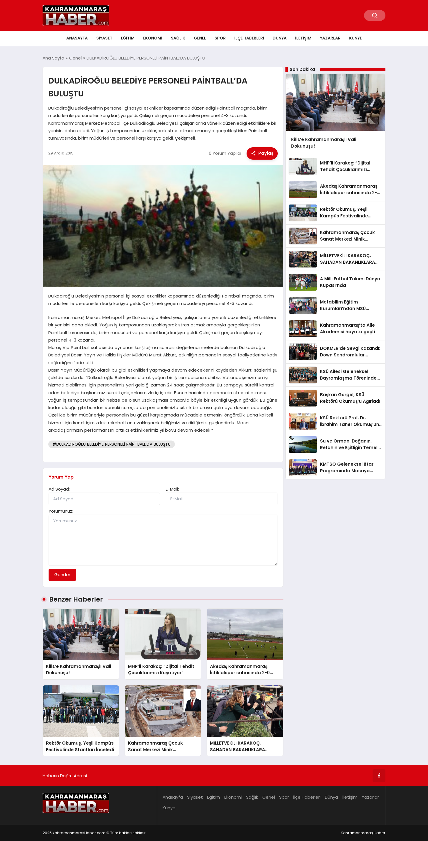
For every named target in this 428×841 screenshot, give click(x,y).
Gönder (62, 575)
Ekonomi (152, 38)
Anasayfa (77, 38)
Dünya (280, 38)
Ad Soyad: (59, 489)
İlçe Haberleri (249, 38)
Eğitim (128, 38)
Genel (200, 38)
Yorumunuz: (61, 511)
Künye (355, 38)
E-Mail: (172, 489)
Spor (220, 38)
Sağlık (178, 38)
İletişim (303, 38)
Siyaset (104, 38)
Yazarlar (330, 38)
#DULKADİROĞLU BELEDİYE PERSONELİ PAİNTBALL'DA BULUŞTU (112, 444)
